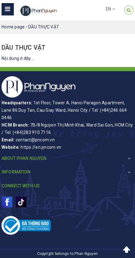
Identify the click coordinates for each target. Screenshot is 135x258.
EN (110, 8)
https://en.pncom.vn (41, 147)
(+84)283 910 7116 (32, 132)
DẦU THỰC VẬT (24, 47)
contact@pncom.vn (35, 139)
